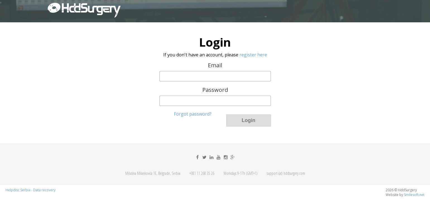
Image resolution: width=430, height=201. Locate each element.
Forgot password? (193, 114)
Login (248, 120)
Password (215, 90)
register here (253, 55)
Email (215, 65)
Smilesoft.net (414, 194)
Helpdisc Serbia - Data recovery (31, 190)
